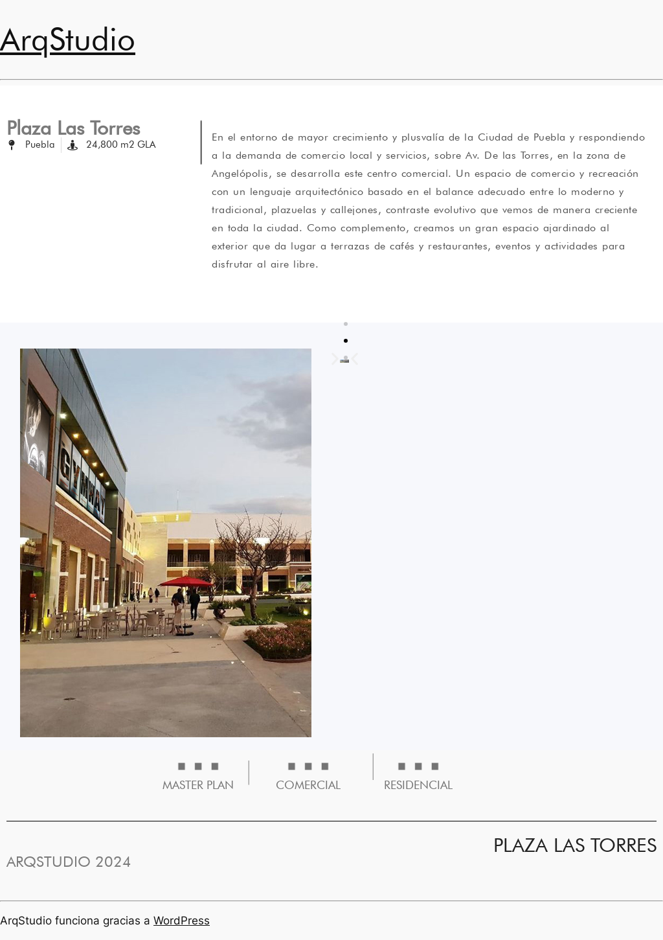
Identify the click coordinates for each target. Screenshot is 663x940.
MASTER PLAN (198, 785)
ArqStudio (67, 39)
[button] (354, 359)
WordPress (181, 920)
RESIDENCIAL (418, 785)
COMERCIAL (308, 785)
